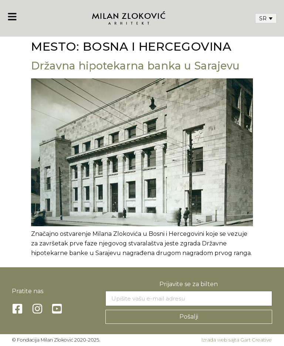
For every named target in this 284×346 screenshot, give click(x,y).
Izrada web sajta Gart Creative (237, 340)
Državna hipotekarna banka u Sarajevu (135, 65)
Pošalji (188, 316)
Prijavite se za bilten (188, 284)
